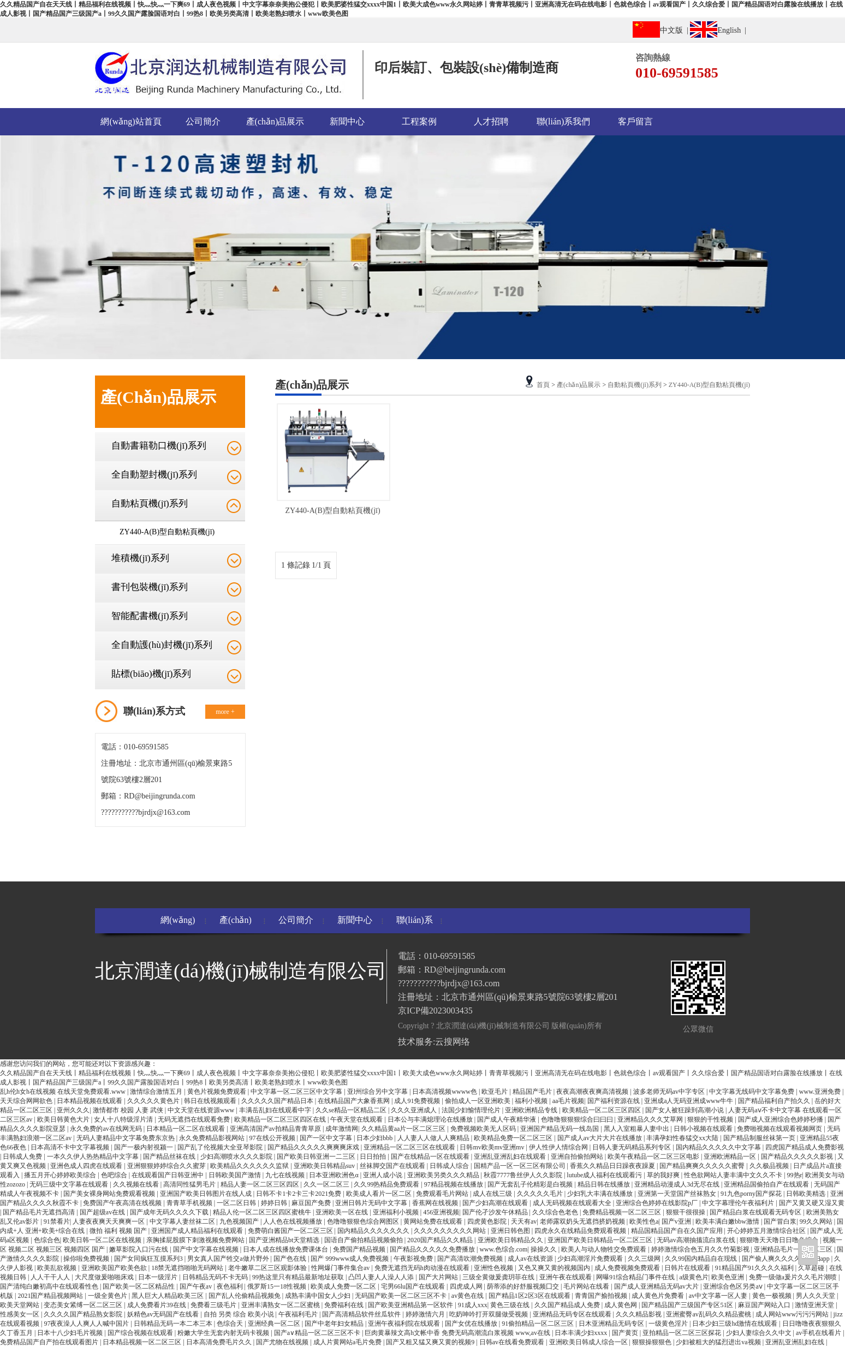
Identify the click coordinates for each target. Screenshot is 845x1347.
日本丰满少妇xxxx (582, 1333)
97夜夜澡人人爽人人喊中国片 (87, 1323)
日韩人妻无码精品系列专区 (632, 1147)
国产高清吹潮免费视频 (470, 1258)
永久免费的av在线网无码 (106, 1129)
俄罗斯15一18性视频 (277, 1286)
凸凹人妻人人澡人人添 (381, 1277)
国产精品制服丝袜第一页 (760, 1138)
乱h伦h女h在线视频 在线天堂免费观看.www (63, 1091)
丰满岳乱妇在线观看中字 (276, 1110)
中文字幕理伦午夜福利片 (739, 1203)
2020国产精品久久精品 (440, 1240)
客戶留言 (635, 121)
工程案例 (419, 121)
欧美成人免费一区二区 (344, 1286)
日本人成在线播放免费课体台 (286, 1249)
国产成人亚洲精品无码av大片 (657, 1286)
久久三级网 (645, 1258)
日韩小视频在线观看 (704, 1129)
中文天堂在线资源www (202, 1110)
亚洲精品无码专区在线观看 (573, 1314)
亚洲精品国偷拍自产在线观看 (767, 1184)
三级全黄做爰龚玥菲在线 (499, 1277)
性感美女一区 (20, 1314)
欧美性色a (643, 1221)
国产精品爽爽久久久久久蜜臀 (702, 1166)
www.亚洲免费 (820, 1091)
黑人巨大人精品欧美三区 (168, 1296)
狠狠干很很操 (686, 1212)
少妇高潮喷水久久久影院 (237, 1156)
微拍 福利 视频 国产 (119, 1231)
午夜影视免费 (414, 1258)
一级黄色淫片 (668, 1323)
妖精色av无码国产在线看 (163, 1314)
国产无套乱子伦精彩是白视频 (530, 1184)
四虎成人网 (467, 1286)
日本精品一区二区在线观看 (186, 1129)
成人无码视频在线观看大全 (573, 1203)
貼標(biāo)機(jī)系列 (151, 674)
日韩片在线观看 (688, 1268)
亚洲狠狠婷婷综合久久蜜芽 (167, 1166)
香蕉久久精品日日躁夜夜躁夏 (613, 1166)
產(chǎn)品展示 (275, 121)
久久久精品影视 (639, 1314)
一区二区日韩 (237, 1203)
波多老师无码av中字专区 (669, 1091)
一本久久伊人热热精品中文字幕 (93, 1156)
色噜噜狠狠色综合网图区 (364, 1221)
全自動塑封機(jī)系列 (154, 474)
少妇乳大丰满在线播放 (600, 1193)
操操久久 (544, 1249)
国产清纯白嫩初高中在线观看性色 (50, 1286)
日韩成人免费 (23, 1156)
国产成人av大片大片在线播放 (600, 1138)
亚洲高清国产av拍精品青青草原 (276, 1129)
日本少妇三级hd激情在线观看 (735, 1323)
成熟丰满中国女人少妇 (318, 1296)
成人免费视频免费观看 (628, 1268)
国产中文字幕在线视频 (206, 1249)
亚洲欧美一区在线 (343, 1212)
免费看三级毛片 (214, 1305)
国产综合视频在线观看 (141, 1333)
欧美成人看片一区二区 (379, 1193)
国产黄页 (626, 1333)
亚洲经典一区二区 (275, 1323)
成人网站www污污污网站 (792, 1314)
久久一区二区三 (327, 1184)
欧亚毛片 (495, 1091)
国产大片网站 (439, 1277)
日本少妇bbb (375, 1138)
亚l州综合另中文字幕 (378, 1091)
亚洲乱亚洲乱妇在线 (795, 1342)
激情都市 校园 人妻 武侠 (129, 1110)
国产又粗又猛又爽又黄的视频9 (431, 1342)
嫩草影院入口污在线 (139, 1249)
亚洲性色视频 (494, 1268)
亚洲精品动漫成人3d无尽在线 (677, 1184)
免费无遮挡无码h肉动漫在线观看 (422, 1268)
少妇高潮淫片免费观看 (590, 1258)
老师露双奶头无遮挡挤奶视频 (583, 1221)
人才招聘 (491, 121)
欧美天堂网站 (20, 1305)
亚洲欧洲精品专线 (532, 1110)
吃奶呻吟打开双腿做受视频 (489, 1314)
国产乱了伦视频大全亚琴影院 (220, 1147)
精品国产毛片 (533, 1091)
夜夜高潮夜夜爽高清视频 (593, 1091)
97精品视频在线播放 (454, 1184)
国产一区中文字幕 (327, 1138)
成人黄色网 (621, 1305)
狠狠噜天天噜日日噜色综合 (780, 1240)
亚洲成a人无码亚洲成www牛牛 (689, 1101)
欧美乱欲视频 (57, 1268)
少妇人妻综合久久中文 (759, 1333)
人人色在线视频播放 (293, 1221)
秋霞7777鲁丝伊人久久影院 (524, 1175)
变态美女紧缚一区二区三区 (84, 1305)
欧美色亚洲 (728, 1277)
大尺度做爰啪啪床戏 (105, 1277)
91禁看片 (57, 1221)
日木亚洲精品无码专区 (612, 1323)
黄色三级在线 (510, 1305)
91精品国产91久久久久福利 (755, 1268)
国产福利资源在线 (614, 1101)
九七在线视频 (285, 1175)
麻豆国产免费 (311, 1203)
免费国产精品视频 (360, 1249)
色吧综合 (115, 1175)
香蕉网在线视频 (436, 1203)
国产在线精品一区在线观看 (431, 1156)
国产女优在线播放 (472, 1323)
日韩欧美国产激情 (236, 1175)
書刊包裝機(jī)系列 (149, 587)
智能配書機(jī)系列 (149, 616)
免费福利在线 (344, 1305)
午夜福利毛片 (298, 1314)
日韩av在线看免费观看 (512, 1342)
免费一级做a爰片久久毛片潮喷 (793, 1277)
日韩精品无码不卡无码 (215, 1277)
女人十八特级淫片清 (124, 1119)
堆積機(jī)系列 (140, 558)
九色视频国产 (239, 1221)
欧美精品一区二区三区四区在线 (281, 1119)
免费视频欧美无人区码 (483, 1129)
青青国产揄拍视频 (602, 1296)
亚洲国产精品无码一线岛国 (560, 1129)
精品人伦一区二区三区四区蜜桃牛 (263, 1212)
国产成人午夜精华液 (507, 1119)
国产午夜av (196, 1286)
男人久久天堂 (816, 1296)
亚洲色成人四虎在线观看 (87, 1166)
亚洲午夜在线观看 (566, 1277)
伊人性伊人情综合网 (559, 1147)
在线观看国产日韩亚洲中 (168, 1175)
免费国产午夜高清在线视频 (123, 1203)
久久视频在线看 (136, 1184)
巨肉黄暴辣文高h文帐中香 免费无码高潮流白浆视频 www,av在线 (458, 1333)
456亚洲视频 (441, 1212)
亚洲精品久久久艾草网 (651, 1119)
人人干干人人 (51, 1277)
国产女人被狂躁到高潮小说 (685, 1110)
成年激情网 (341, 1129)
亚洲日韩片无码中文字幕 (372, 1203)
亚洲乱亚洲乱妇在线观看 (511, 1156)
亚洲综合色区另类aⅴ (733, 1286)
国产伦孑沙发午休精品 (495, 1212)
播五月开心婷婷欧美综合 (61, 1175)
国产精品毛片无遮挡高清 (39, 1212)
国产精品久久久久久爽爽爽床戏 (314, 1147)
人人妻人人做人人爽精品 (434, 1138)
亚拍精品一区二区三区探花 (682, 1333)
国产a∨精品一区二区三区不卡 (318, 1333)
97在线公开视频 (273, 1138)
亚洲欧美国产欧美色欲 (114, 1268)
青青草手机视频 (190, 1203)
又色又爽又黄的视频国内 (555, 1268)
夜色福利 (231, 1286)
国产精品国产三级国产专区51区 (688, 1305)
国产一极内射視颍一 (144, 1147)
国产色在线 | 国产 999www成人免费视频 (331, 1258)
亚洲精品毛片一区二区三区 (794, 1249)
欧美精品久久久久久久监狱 (250, 1166)
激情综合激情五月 (157, 1091)
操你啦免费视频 (87, 1258)
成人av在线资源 (531, 1258)
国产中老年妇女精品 (335, 1323)
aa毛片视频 (568, 1101)
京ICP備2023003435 (435, 1010)
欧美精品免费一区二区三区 (514, 1138)
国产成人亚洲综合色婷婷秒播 (781, 1119)
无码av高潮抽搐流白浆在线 (696, 1240)
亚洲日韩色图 (511, 1231)
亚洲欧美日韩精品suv (325, 1166)
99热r (794, 1175)
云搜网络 (452, 1041)
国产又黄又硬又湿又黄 (811, 1203)
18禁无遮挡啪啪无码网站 (188, 1268)
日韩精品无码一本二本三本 (174, 1323)
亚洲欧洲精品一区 (731, 1156)
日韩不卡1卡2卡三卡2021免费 (299, 1193)
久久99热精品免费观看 (387, 1184)
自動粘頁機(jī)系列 (149, 503)
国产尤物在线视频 (283, 1342)
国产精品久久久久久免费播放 (433, 1249)
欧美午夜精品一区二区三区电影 (654, 1156)
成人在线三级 (493, 1193)
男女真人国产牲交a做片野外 (228, 1258)
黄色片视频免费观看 (217, 1091)
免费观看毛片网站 (443, 1193)
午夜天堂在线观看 (357, 1119)
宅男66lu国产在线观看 (414, 1286)
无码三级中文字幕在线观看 (69, 1184)
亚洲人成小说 (383, 1175)
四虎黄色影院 (487, 1221)
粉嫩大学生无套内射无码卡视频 (224, 1333)
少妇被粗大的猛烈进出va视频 (719, 1342)
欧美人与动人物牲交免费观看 (604, 1249)
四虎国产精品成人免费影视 (804, 1147)
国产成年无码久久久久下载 (170, 1212)
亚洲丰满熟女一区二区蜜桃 (281, 1305)
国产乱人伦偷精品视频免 (245, 1296)
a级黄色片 (693, 1277)
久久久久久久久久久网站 (450, 1231)
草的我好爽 (664, 1175)
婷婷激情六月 (426, 1314)
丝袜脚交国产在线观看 (393, 1166)
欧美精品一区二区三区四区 (602, 1110)
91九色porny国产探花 (752, 1193)
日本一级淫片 (158, 1277)
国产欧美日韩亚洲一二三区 (317, 1156)
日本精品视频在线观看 (90, 1101)
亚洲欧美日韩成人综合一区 (589, 1342)
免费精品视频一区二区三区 (622, 1212)
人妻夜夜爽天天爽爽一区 (109, 1221)
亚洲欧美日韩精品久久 (511, 1240)
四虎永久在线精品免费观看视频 (581, 1231)
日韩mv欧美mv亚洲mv (493, 1147)
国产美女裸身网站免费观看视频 (110, 1193)
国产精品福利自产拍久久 (775, 1101)
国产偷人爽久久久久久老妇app (786, 1258)
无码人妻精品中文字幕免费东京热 (126, 1138)
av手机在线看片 (819, 1333)
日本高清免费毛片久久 (219, 1342)
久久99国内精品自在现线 (702, 1258)
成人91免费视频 (418, 1101)
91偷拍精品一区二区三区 (538, 1323)
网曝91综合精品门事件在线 (636, 1277)
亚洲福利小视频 (396, 1212)
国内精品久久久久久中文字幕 (719, 1147)
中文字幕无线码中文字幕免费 (752, 1091)
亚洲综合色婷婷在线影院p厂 (657, 1203)
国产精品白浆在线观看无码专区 (756, 1212)
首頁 (543, 385)
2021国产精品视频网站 (51, 1296)
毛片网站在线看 (587, 1286)
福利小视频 (532, 1101)
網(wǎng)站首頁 (130, 121)
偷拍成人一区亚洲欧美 (478, 1101)
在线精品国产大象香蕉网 (354, 1101)
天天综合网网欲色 (27, 1101)
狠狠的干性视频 (711, 1119)
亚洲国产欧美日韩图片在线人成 (206, 1193)
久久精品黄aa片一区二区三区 (404, 1129)
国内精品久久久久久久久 (374, 1231)
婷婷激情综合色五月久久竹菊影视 (701, 1249)
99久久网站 (817, 1221)
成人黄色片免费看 (659, 1296)
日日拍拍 (374, 1156)
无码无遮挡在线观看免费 (194, 1119)
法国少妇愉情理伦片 (472, 1110)
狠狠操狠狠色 (652, 1342)
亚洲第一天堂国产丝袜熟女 (678, 1193)
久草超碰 (812, 1268)
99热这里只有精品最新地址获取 (299, 1277)
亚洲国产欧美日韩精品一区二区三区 (601, 1240)
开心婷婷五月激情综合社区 (767, 1231)
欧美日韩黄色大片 (64, 1119)
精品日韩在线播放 (605, 1184)
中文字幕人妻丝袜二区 (183, 1221)
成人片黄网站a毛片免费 (348, 1342)
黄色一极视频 (772, 1296)
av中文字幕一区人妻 (719, 1296)
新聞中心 (347, 121)
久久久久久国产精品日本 (278, 1101)
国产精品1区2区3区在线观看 (530, 1296)
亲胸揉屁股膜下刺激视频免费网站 (196, 1240)
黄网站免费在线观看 (433, 1221)
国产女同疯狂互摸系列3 (149, 1258)
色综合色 (47, 1240)
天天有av (524, 1221)
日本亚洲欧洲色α (334, 1175)
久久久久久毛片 (540, 1193)
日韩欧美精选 (806, 1193)
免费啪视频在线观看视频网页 (780, 1129)
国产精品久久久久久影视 (798, 1156)
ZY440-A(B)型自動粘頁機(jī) (167, 532)
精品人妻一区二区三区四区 (261, 1184)
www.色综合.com (503, 1249)
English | (720, 29)
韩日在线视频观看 (211, 1101)
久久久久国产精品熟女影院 (84, 1314)
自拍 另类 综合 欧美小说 (240, 1314)
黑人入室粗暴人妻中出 (637, 1129)
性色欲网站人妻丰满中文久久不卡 (734, 1175)
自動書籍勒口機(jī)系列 (158, 445)
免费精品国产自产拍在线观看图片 (50, 1342)
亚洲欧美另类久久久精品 (444, 1175)
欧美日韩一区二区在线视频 (103, 1240)
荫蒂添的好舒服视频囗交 (524, 1286)
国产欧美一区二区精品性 (139, 1286)
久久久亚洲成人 (414, 1110)
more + (225, 712)
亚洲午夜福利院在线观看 (405, 1323)
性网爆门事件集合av (341, 1268)
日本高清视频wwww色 (445, 1091)
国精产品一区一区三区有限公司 (520, 1166)
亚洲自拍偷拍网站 (578, 1156)
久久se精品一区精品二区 (352, 1110)
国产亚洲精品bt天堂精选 (285, 1240)
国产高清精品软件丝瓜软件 (362, 1314)
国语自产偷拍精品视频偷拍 (364, 1240)
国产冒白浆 (780, 1221)
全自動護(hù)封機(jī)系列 (161, 645)
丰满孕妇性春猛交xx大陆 (683, 1138)
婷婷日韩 (275, 1203)
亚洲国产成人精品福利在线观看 (198, 1231)
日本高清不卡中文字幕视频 (71, 1147)
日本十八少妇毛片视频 (70, 1333)
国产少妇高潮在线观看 (495, 1203)
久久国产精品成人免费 (568, 1305)
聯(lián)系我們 (564, 121)
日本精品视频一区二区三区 (143, 1342)
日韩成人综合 (450, 1166)
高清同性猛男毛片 (190, 1184)
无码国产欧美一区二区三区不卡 (401, 1296)
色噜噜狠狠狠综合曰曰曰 (578, 1119)
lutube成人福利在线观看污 (605, 1175)
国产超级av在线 (103, 1212)
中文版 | (661, 29)
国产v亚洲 (677, 1221)
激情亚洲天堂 (815, 1305)
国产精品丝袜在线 (170, 1156)
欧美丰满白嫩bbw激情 (728, 1221)
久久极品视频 (769, 1166)
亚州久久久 (73, 1110)
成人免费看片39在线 (157, 1305)
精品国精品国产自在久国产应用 (677, 1231)
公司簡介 (203, 121)
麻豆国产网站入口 (765, 1305)
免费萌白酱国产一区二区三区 (291, 1231)
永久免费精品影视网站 (212, 1138)
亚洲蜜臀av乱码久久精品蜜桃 (709, 1314)
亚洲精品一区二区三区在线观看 (410, 1147)
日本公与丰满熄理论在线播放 (431, 1119)
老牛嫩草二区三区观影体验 (268, 1268)
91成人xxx (472, 1305)
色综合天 (231, 1323)
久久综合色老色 (556, 1212)
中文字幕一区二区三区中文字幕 (297, 1091)
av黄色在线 (468, 1296)
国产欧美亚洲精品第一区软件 (411, 1305)
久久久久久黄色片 (154, 1101)
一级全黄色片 (108, 1296)
